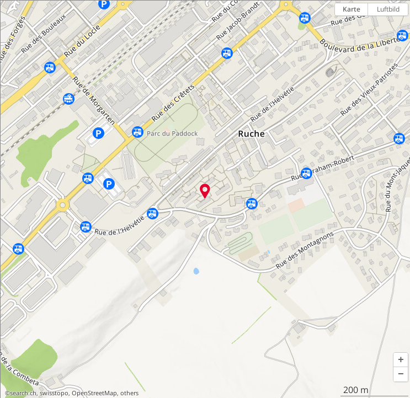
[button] (400, 360)
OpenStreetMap (94, 393)
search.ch (23, 393)
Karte (351, 9)
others (129, 393)
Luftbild (388, 9)
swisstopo (54, 393)
